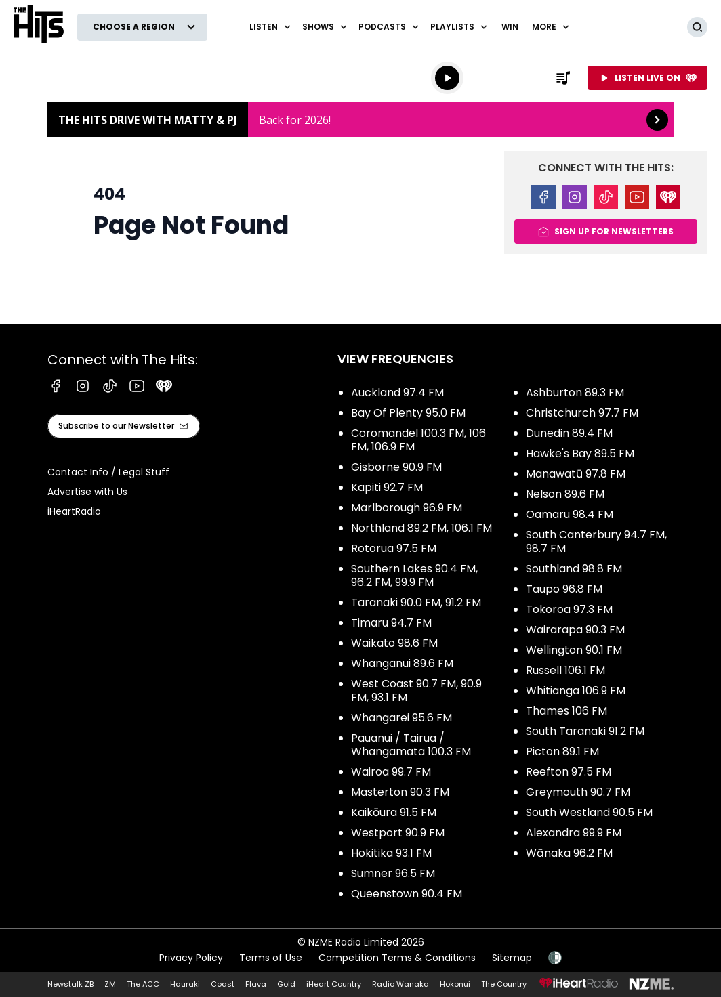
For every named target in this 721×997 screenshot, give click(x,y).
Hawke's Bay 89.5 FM (580, 453)
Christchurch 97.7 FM (582, 413)
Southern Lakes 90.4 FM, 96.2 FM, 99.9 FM (414, 575)
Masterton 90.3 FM (400, 792)
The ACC (143, 984)
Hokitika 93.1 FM (391, 853)
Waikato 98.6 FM (394, 643)
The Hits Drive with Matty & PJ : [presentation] (360, 119)
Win (509, 27)
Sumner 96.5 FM (393, 873)
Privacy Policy (191, 957)
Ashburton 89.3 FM (575, 392)
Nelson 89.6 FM (565, 494)
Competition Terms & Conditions (397, 957)
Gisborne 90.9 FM (396, 467)
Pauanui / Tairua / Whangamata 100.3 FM (411, 744)
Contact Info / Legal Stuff (108, 472)
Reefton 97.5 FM (568, 772)
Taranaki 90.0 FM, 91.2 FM (416, 602)
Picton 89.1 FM (562, 751)
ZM (110, 984)
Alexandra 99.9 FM (573, 833)
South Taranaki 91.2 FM (585, 731)
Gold (286, 984)
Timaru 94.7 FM (391, 623)
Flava (255, 984)
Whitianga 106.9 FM (575, 690)
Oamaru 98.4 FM (569, 514)
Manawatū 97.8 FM (575, 474)
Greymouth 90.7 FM (578, 792)
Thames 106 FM (566, 711)
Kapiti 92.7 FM (387, 487)
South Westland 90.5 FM (589, 812)
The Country (504, 984)
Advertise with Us (87, 491)
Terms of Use (270, 957)
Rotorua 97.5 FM (393, 548)
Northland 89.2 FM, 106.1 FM (421, 528)
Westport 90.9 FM (398, 833)
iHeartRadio (74, 511)
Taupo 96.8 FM (564, 589)
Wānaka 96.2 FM (569, 853)
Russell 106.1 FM (565, 670)
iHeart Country (333, 984)
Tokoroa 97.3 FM (569, 609)
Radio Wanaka (400, 984)
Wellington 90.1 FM (574, 650)
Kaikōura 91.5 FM (393, 812)
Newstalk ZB (70, 984)
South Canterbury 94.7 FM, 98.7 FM (596, 541)
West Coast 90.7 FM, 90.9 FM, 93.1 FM (416, 690)
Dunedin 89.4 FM (569, 433)
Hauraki (185, 984)
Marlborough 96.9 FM (406, 507)
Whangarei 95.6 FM (401, 717)
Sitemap (512, 957)
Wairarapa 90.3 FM (575, 629)
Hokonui (455, 984)
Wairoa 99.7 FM (391, 772)
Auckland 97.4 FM (397, 392)
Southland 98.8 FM (574, 568)
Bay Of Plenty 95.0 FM (408, 413)
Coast (222, 984)
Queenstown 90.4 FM (406, 893)
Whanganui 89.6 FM (402, 663)
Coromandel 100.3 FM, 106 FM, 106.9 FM (418, 439)
